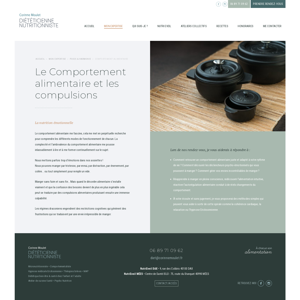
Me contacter (272, 26)
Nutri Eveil (164, 26)
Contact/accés (166, 283)
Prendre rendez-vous (268, 4)
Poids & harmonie (80, 59)
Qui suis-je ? (140, 26)
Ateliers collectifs (194, 26)
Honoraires (245, 26)
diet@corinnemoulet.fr (166, 258)
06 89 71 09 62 (239, 4)
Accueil (89, 26)
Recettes (222, 26)
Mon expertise (113, 26)
